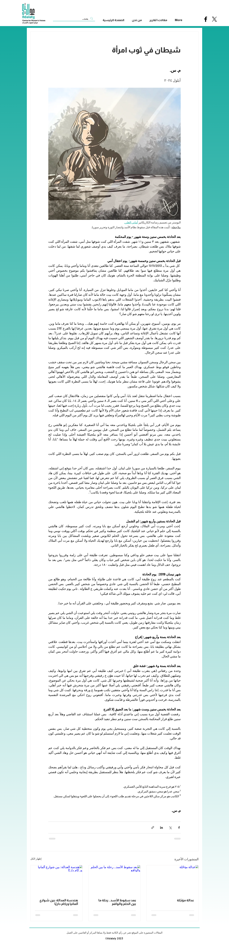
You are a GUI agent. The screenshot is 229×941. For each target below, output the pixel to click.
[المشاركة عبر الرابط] (152, 827)
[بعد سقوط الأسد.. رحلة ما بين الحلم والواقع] (114, 879)
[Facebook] (205, 19)
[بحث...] (74, 19)
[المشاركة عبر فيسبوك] (179, 827)
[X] (214, 19)
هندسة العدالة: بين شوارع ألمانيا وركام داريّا (59, 902)
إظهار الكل (36, 858)
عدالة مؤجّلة (185, 900)
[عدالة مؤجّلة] (172, 879)
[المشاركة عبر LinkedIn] (161, 827)
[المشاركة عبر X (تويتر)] (170, 827)
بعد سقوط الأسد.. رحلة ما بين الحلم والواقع (117, 902)
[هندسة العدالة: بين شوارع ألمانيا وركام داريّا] (56, 879)
